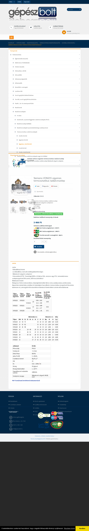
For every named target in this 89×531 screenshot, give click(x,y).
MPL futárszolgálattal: (47, 309)
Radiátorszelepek (32, 43)
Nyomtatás (40, 269)
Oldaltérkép (63, 482)
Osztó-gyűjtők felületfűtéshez (24, 95)
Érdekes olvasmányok (66, 489)
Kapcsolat (26, 2)
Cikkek (19, 2)
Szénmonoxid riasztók (22, 168)
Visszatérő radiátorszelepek (25, 160)
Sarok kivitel (22, 148)
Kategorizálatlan (17, 205)
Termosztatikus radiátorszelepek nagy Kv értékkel (32, 156)
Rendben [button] (82, 528)
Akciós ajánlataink (40, 479)
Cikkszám (36, 274)
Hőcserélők (18, 75)
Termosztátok (19, 189)
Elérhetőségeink (64, 479)
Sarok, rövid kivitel (24, 152)
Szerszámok (16, 217)
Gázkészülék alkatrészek (19, 193)
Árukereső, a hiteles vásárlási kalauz (44, 525)
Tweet (37, 264)
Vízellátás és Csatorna (19, 221)
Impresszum (63, 486)
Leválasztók (18, 91)
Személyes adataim (15, 482)
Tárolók (17, 185)
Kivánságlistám (14, 489)
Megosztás (45, 264)
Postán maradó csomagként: (49, 313)
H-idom (19, 115)
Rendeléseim (13, 479)
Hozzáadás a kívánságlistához (47, 330)
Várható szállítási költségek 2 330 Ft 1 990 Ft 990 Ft (48, 317)
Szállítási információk (41, 482)
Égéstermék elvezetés (21, 59)
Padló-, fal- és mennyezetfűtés (24, 103)
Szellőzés (15, 213)
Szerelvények (19, 172)
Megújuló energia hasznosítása (21, 209)
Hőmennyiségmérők (21, 79)
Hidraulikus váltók (20, 71)
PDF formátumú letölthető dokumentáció (26, 458)
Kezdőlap (11, 43)
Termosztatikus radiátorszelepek (50, 43)
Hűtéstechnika (16, 201)
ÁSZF (36, 489)
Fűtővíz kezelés (19, 67)
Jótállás (37, 486)
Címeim (12, 486)
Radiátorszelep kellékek (24, 124)
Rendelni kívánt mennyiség (42, 316)
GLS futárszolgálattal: (46, 306)
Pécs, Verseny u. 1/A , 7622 (19, 510)
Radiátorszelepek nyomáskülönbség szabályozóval (32, 128)
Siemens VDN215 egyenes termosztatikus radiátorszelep (45, 231)
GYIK (36, 493)
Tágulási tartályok (20, 181)
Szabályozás (19, 164)
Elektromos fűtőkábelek (22, 63)
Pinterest (54, 264)
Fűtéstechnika (21, 43)
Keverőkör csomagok (21, 87)
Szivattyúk (18, 176)
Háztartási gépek (17, 197)
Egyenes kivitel (23, 140)
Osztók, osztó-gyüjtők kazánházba (25, 99)
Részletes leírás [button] (69, 528)
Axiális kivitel (23, 136)
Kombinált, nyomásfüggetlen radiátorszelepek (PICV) (33, 120)
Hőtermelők (18, 83)
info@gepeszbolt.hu (18, 518)
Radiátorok (18, 107)
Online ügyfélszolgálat (18, 506)
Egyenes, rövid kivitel (68, 43)
